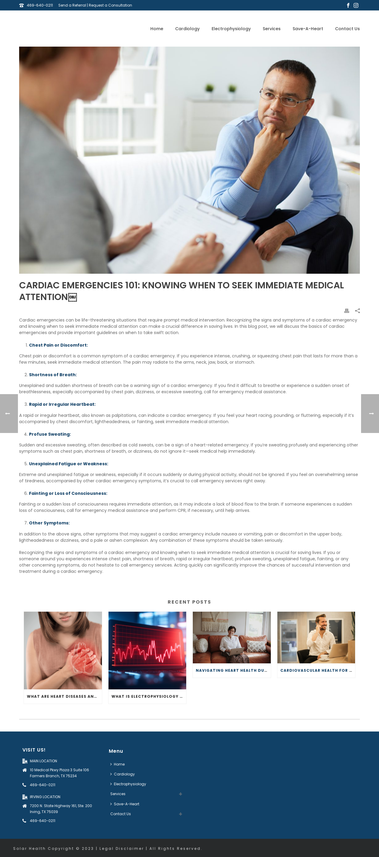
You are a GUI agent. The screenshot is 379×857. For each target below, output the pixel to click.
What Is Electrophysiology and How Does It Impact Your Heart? (149, 696)
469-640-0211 (40, 5)
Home (156, 29)
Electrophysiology (231, 29)
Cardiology (187, 29)
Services (272, 29)
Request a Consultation (110, 5)
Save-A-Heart (308, 29)
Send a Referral (72, 5)
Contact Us (347, 29)
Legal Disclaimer (122, 848)
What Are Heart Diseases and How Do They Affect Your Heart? (64, 696)
